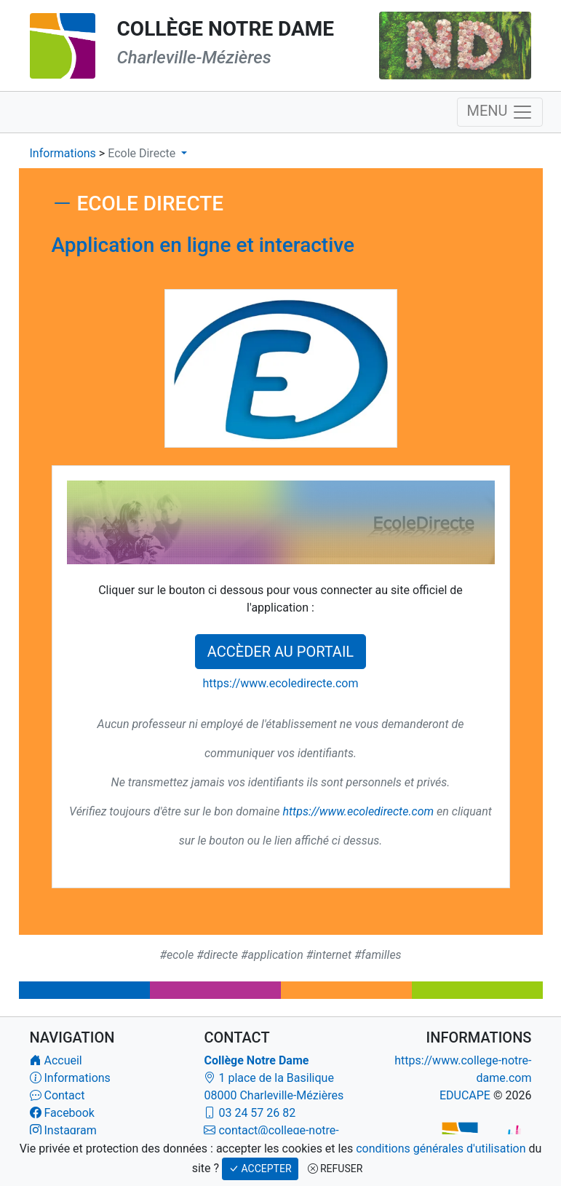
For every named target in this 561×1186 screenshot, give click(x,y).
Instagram (70, 1130)
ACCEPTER (259, 1168)
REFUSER (335, 1168)
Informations (64, 153)
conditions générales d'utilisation (440, 1148)
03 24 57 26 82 (256, 1113)
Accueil (62, 1060)
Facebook (69, 1113)
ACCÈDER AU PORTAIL (280, 651)
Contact (64, 1095)
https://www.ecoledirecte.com (280, 683)
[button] (147, 153)
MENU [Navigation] (499, 112)
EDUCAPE (464, 1095)
